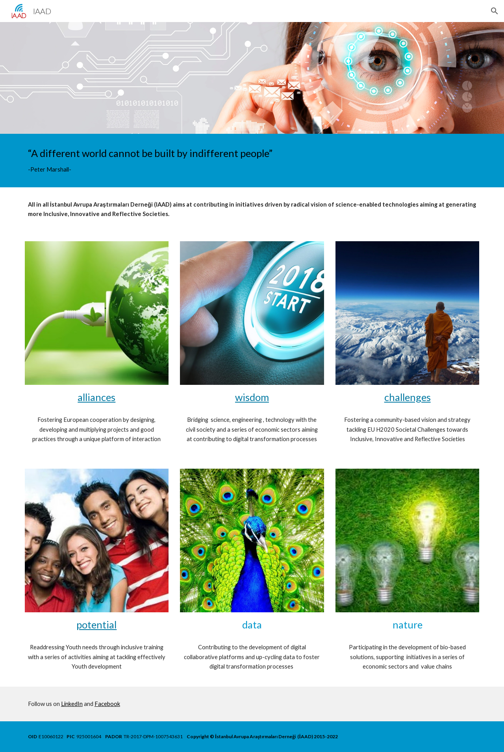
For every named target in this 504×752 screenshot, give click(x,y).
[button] (494, 11)
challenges (407, 397)
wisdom (252, 397)
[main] (252, 160)
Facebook (107, 703)
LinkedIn (72, 703)
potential (96, 624)
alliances (96, 397)
